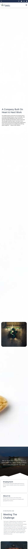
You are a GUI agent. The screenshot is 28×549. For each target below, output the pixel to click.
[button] (1, 1)
